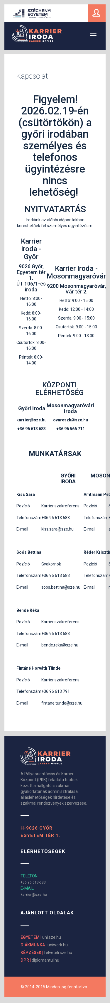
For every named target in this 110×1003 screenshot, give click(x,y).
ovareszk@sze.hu (70, 420)
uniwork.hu (44, 945)
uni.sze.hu (41, 937)
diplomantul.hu (40, 960)
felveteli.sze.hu (46, 952)
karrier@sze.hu (31, 420)
